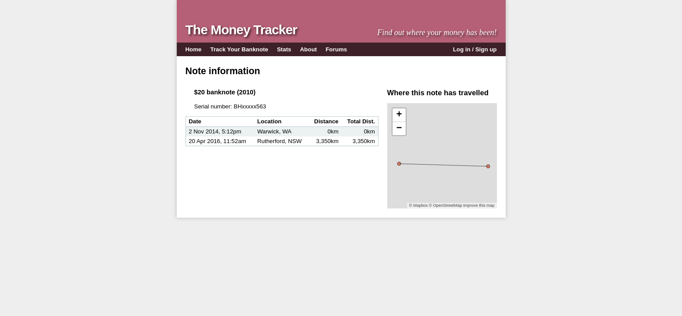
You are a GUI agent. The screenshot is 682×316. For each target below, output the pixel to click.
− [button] (399, 128)
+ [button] (399, 115)
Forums (336, 49)
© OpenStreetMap (445, 205)
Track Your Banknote (239, 49)
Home (194, 49)
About (308, 49)
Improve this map (479, 205)
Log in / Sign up (475, 49)
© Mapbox (418, 205)
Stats (284, 49)
